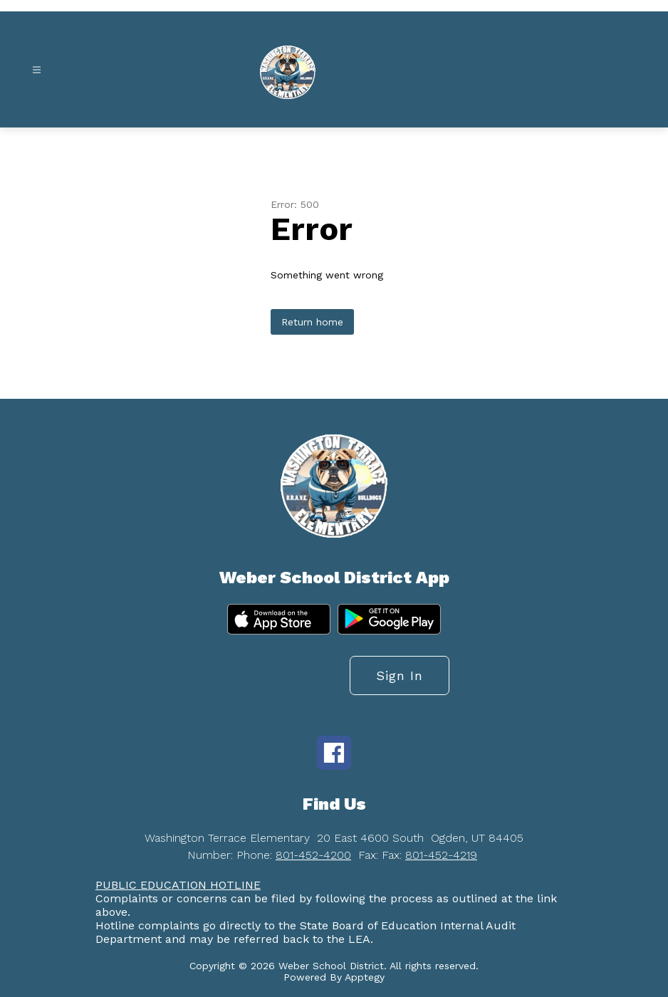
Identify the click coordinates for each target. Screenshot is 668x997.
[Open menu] (36, 70)
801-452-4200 (313, 855)
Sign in (399, 675)
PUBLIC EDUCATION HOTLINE (178, 885)
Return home (312, 322)
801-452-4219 (441, 855)
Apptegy (365, 977)
